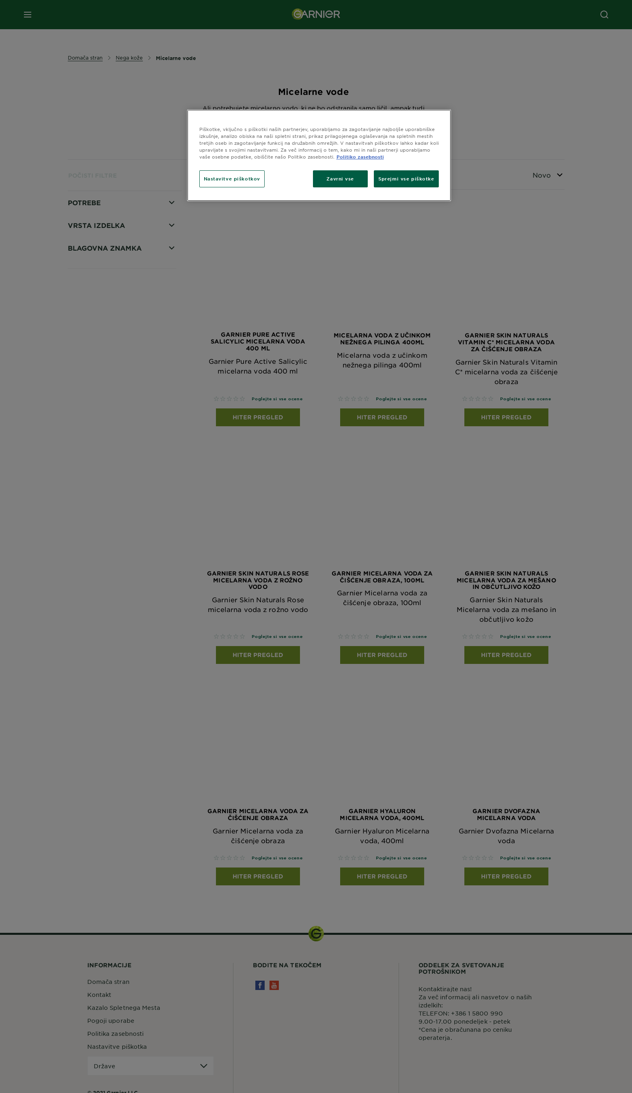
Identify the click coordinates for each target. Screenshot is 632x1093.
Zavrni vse (340, 178)
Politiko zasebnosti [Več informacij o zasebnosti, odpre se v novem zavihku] (360, 156)
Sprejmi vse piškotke (406, 178)
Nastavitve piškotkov (232, 178)
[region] (319, 155)
